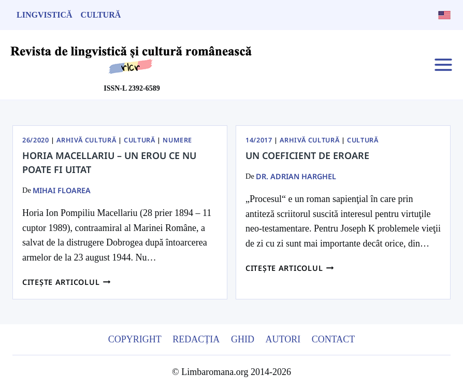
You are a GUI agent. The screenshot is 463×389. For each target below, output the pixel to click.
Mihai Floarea (62, 190)
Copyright (135, 339)
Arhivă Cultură (86, 140)
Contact (333, 339)
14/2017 (258, 140)
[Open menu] (443, 64)
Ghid (242, 339)
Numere (177, 140)
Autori (282, 339)
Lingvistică (45, 14)
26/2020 (35, 140)
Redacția (196, 339)
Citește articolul (66, 282)
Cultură (101, 14)
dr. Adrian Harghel (296, 176)
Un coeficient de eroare (307, 155)
